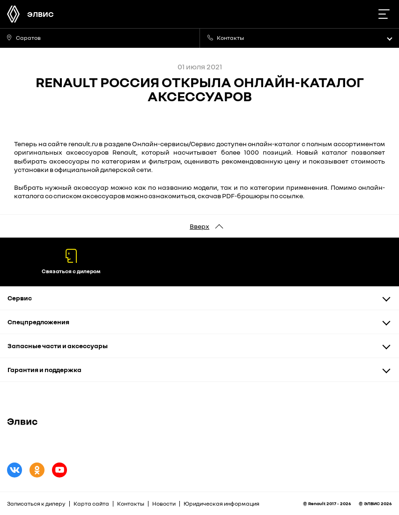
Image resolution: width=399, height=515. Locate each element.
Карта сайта (91, 503)
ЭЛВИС (40, 14)
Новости (164, 503)
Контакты (130, 503)
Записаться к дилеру (36, 503)
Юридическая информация (221, 503)
